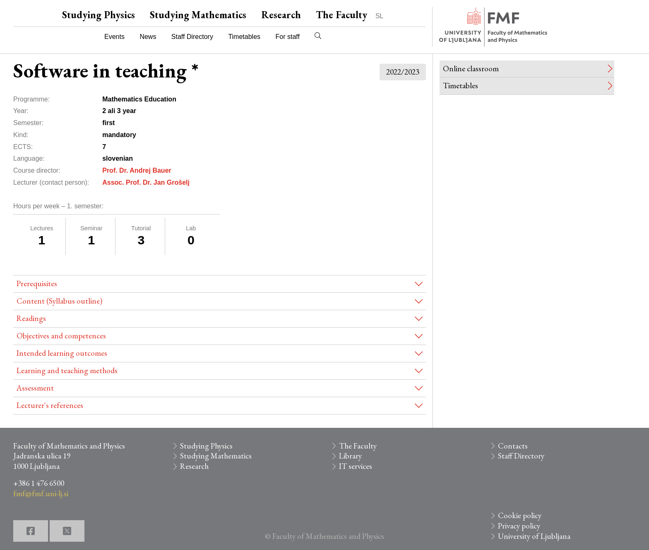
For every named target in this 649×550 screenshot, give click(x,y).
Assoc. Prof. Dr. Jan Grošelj (146, 182)
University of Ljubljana (534, 536)
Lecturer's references (50, 405)
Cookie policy (519, 515)
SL (379, 15)
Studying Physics (98, 14)
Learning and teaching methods (67, 370)
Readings (31, 318)
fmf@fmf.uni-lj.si (40, 493)
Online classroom (471, 68)
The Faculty (341, 14)
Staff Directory (192, 36)
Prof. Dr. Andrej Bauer (136, 170)
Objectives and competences (61, 335)
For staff (287, 36)
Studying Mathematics (198, 14)
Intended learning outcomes (62, 353)
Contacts (513, 446)
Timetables (244, 36)
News (147, 36)
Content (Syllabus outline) (59, 301)
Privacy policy (519, 526)
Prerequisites (37, 283)
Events (114, 36)
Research (281, 14)
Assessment (35, 388)
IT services (355, 466)
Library (350, 456)
